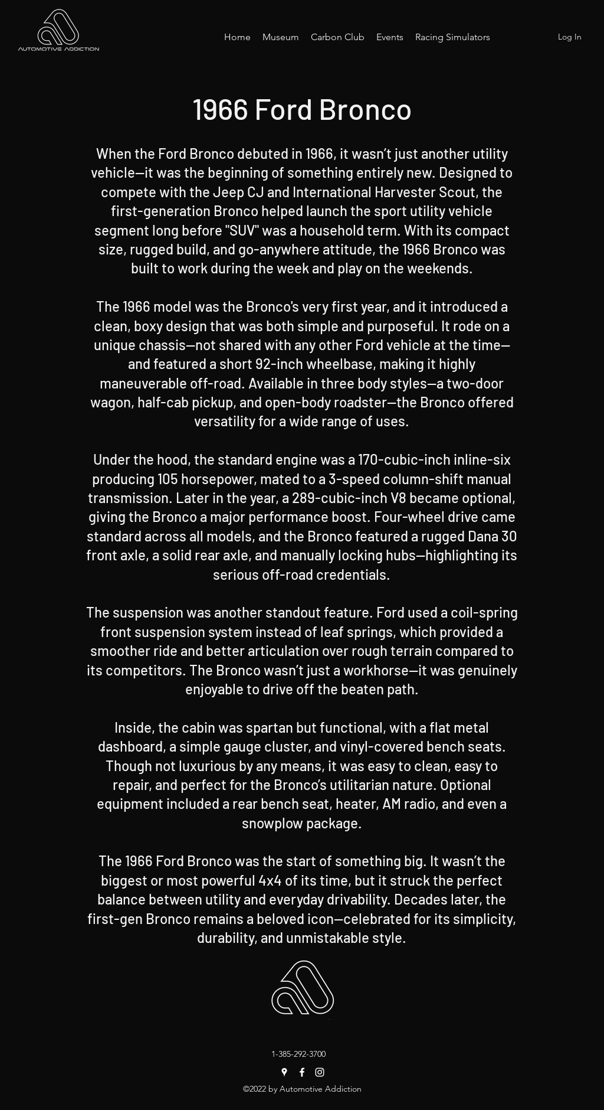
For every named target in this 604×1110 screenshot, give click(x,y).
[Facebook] (302, 1072)
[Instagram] (320, 1072)
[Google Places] (284, 1072)
